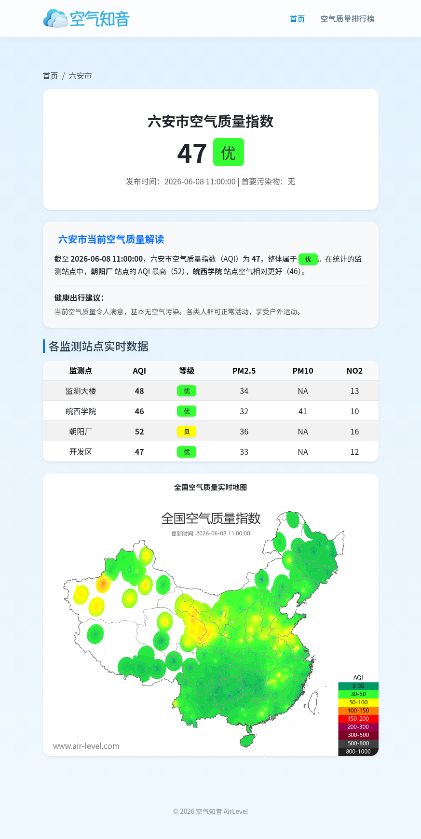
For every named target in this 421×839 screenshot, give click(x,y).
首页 (297, 18)
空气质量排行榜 (347, 18)
